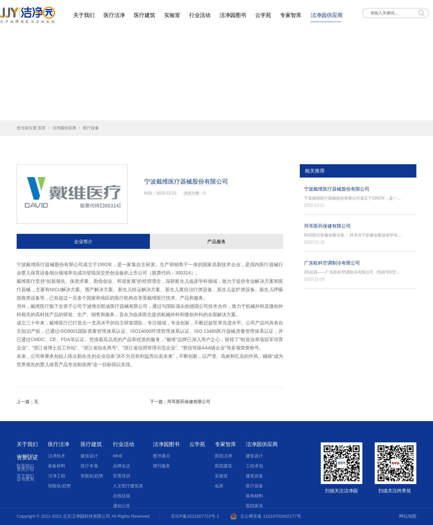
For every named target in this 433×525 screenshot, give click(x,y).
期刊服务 (161, 465)
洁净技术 (56, 455)
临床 (219, 485)
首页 (42, 128)
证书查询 (25, 479)
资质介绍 (25, 469)
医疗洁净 (114, 15)
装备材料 (56, 465)
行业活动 (200, 15)
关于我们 (84, 15)
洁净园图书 (232, 15)
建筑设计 (89, 455)
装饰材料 (254, 495)
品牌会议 (121, 465)
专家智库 (290, 15)
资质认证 (27, 457)
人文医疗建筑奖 (128, 485)
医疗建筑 (144, 15)
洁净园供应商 (327, 15)
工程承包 (254, 465)
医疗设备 (91, 128)
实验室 (172, 15)
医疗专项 (89, 465)
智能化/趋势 (59, 485)
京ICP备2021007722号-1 (195, 516)
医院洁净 (223, 455)
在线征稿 (121, 495)
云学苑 (263, 15)
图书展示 (161, 455)
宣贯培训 (121, 475)
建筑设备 (254, 475)
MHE (118, 455)
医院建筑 (223, 465)
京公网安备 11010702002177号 (270, 516)
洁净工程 (56, 475)
